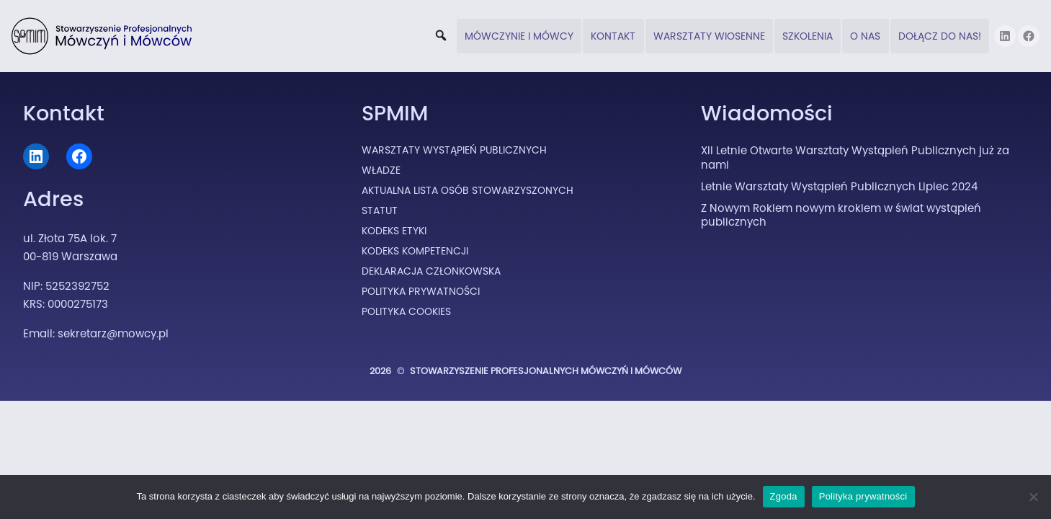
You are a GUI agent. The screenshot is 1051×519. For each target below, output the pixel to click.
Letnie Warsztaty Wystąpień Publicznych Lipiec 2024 (839, 186)
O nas (865, 36)
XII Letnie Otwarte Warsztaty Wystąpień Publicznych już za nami (855, 157)
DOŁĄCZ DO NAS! (939, 36)
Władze (381, 170)
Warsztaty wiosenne (709, 36)
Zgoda (783, 496)
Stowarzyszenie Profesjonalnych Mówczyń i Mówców (545, 371)
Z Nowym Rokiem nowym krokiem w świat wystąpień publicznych (841, 215)
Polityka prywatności (863, 496)
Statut (380, 210)
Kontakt (613, 36)
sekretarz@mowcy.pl (113, 333)
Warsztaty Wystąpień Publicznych (454, 150)
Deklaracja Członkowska (431, 271)
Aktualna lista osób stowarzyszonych (467, 190)
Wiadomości (767, 113)
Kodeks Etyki (394, 230)
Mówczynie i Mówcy (519, 36)
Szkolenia (807, 36)
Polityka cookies (406, 311)
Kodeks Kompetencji (415, 251)
